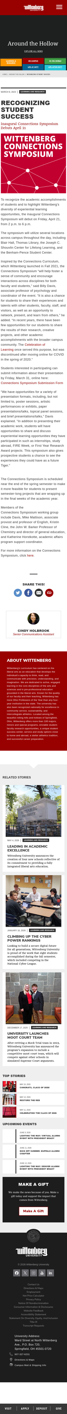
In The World (55, 61)
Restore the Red (30, 1100)
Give (59, 1408)
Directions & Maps (33, 1288)
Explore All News (33, 51)
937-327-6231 (22, 1354)
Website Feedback (33, 1310)
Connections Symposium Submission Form (32, 383)
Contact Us (34, 1284)
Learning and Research (32, 92)
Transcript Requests (33, 1325)
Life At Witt (33, 67)
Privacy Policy (33, 1299)
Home (5, 74)
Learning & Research (11, 62)
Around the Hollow (17, 74)
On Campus (33, 61)
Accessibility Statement (33, 1314)
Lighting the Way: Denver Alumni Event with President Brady (39, 1167)
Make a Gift (33, 1211)
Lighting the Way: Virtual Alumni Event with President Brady (40, 1136)
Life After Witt (55, 67)
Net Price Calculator (33, 1295)
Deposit (41, 1408)
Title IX (33, 1322)
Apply (25, 1408)
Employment (33, 1292)
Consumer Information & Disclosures (33, 1307)
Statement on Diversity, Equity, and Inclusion (33, 1318)
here (30, 555)
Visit (8, 1408)
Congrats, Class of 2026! (35, 1087)
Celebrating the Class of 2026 (38, 1113)
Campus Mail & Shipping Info (30, 1365)
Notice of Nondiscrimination (33, 1303)
